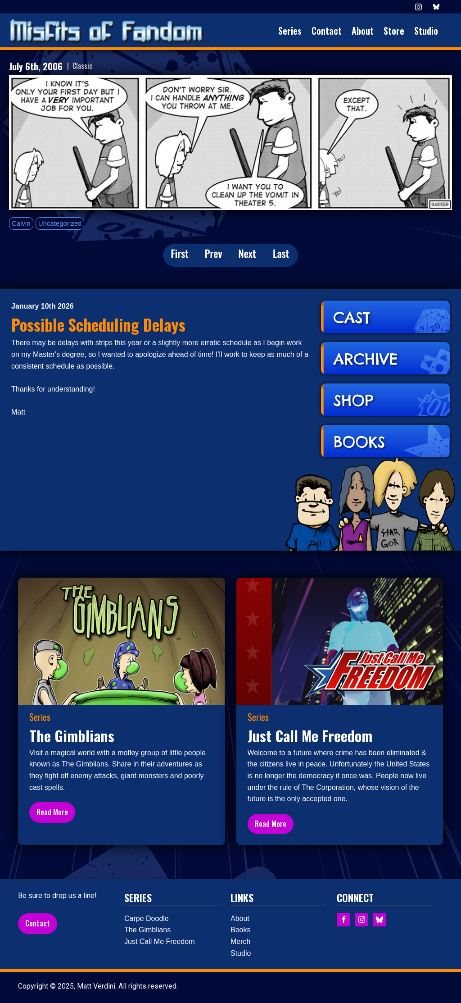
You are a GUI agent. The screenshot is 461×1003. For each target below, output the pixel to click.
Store (394, 30)
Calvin (21, 223)
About (363, 30)
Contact (327, 30)
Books (240, 930)
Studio (426, 30)
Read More (52, 812)
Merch (240, 941)
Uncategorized (60, 223)
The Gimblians (147, 930)
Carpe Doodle (146, 918)
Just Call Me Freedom (159, 941)
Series (290, 30)
